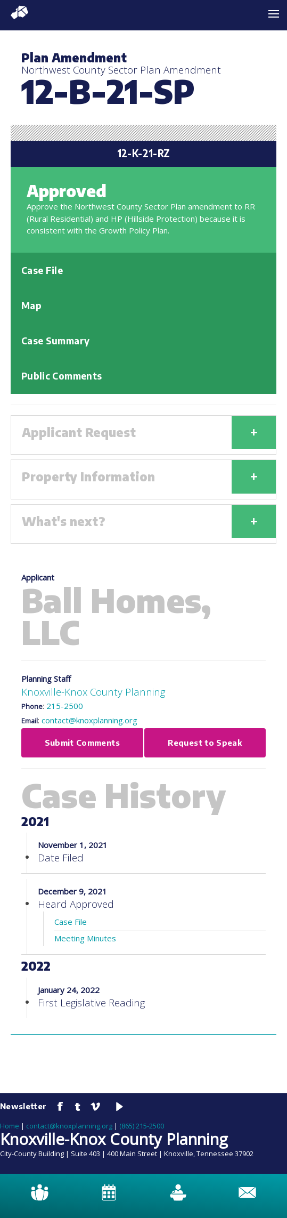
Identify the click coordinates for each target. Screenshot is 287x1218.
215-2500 (64, 705)
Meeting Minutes (85, 938)
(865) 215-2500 (141, 1126)
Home (9, 1126)
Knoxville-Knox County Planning (93, 691)
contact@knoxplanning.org (89, 720)
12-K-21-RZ (143, 153)
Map (31, 305)
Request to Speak (205, 742)
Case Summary (55, 340)
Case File (42, 270)
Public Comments (61, 376)
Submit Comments (82, 742)
